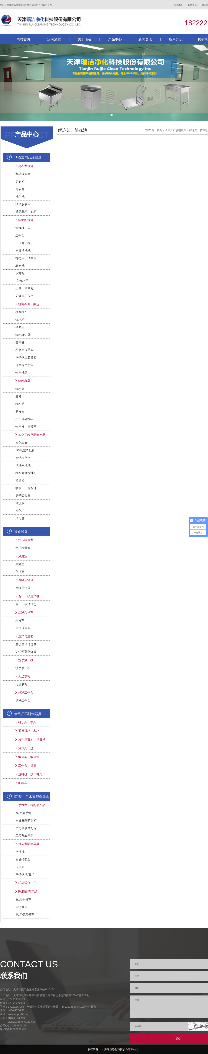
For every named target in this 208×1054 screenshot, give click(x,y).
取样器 (19, 411)
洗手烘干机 (25, 660)
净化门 (19, 510)
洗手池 (19, 196)
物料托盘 (21, 372)
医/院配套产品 (27, 891)
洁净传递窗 (25, 636)
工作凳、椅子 (24, 243)
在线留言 (192, 4)
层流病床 (21, 907)
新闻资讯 (145, 39)
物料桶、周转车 (26, 426)
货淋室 (19, 571)
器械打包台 (23, 859)
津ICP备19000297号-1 (13, 1029)
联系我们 (178, 4)
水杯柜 (19, 273)
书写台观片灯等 (26, 828)
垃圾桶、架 (23, 228)
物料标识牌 (23, 334)
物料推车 (21, 312)
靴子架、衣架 (27, 722)
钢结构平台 (23, 458)
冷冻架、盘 (25, 748)
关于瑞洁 (84, 39)
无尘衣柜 (24, 676)
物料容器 (24, 380)
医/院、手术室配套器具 (31, 797)
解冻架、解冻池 (28, 757)
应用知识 (176, 39)
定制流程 (54, 39)
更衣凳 (19, 189)
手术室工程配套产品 (31, 805)
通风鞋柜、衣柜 (26, 211)
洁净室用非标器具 (27, 158)
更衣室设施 (25, 166)
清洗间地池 (23, 465)
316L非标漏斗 (24, 419)
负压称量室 (25, 540)
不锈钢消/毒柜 (24, 874)
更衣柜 (19, 181)
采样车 (19, 620)
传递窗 (19, 867)
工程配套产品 (24, 835)
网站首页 (23, 39)
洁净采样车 (25, 612)
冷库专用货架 (24, 365)
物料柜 (19, 319)
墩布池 (19, 265)
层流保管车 (23, 628)
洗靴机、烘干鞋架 (30, 774)
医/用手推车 (23, 899)
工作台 (19, 235)
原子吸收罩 (23, 495)
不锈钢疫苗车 (24, 350)
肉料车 (22, 783)
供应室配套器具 (28, 844)
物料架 (19, 327)
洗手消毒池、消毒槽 (31, 739)
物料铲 (19, 404)
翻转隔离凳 (23, 174)
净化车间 (21, 442)
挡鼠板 (19, 480)
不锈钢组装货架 (26, 357)
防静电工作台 (24, 296)
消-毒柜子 (21, 280)
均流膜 (19, 503)
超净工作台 (25, 692)
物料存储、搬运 (28, 304)
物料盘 (19, 388)
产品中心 (115, 39)
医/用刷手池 (23, 813)
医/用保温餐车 (24, 914)
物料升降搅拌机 (26, 473)
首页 (159, 130)
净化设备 (21, 532)
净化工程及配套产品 (31, 434)
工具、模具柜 (24, 288)
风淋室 (22, 556)
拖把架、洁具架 (26, 258)
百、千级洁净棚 (28, 596)
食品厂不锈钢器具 (27, 714)
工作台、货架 (27, 765)
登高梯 (19, 342)
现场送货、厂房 (28, 882)
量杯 (18, 396)
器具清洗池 (23, 250)
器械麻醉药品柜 (26, 820)
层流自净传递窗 (26, 644)
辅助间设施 (25, 220)
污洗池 (19, 852)
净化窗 (19, 518)
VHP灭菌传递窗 (26, 651)
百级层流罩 (25, 580)
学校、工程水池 (26, 488)
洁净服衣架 (23, 204)
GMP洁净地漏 (24, 450)
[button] (17, 82)
